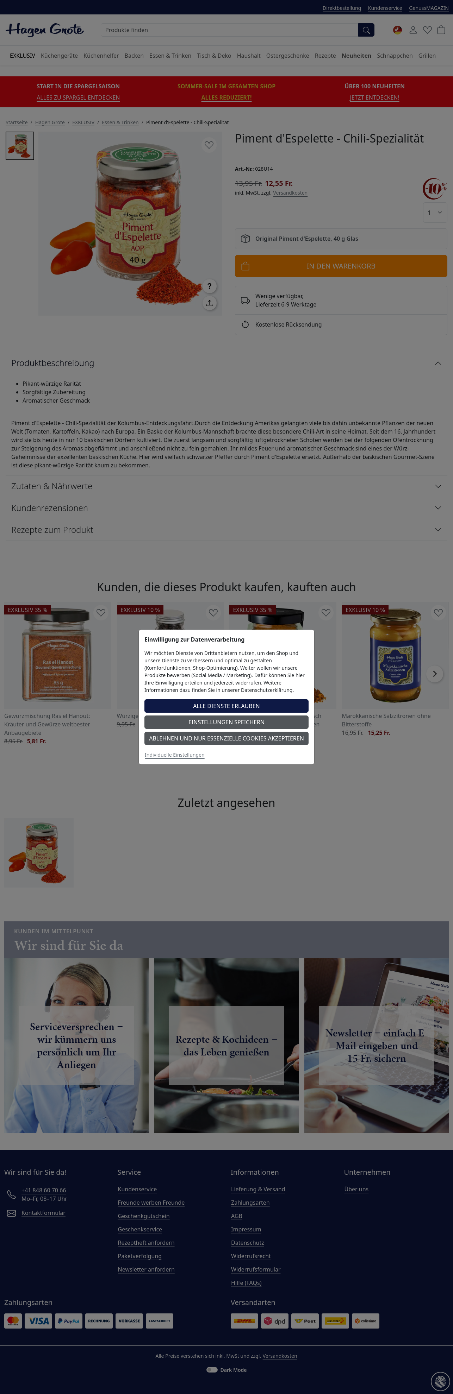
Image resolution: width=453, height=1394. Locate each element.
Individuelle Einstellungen (175, 754)
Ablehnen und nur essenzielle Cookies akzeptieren (226, 738)
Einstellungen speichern (226, 722)
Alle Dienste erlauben (226, 706)
